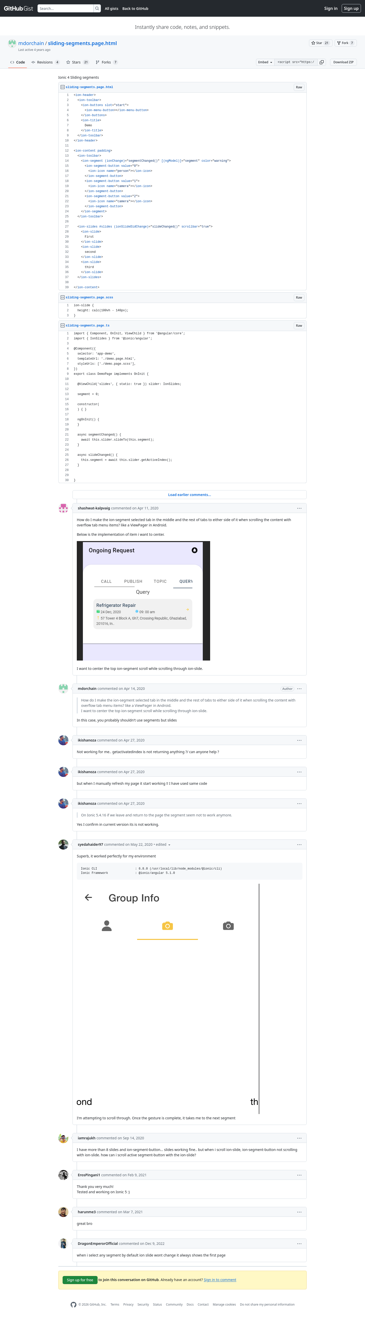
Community (174, 1304)
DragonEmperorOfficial (98, 1243)
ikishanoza (87, 740)
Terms (115, 1304)
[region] (182, 191)
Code (17, 62)
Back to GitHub (135, 8)
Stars (78, 62)
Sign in (331, 8)
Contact (203, 1304)
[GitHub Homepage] (73, 1305)
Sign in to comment (220, 1279)
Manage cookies (224, 1304)
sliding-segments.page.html (82, 43)
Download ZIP (343, 62)
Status (157, 1304)
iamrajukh (87, 1138)
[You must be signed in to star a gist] (321, 43)
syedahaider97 (90, 844)
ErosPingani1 (89, 1174)
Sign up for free (80, 1280)
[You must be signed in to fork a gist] (346, 43)
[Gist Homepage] (18, 8)
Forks (107, 62)
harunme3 (87, 1211)
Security (143, 1304)
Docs (190, 1304)
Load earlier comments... (189, 494)
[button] (321, 62)
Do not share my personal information (267, 1304)
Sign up (351, 8)
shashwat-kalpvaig (94, 508)
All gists (111, 8)
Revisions (45, 62)
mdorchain (31, 43)
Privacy (128, 1304)
